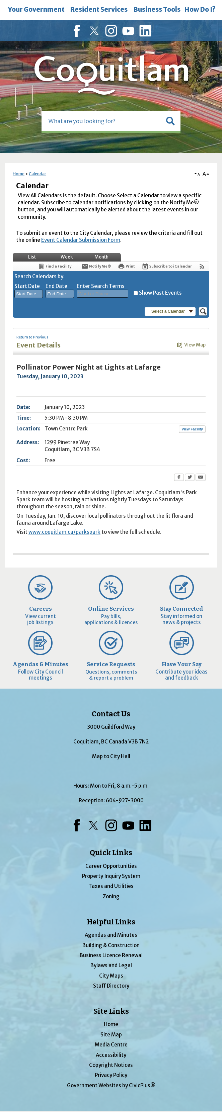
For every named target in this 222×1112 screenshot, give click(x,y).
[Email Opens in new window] (201, 478)
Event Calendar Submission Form (80, 240)
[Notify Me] (96, 266)
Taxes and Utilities (111, 886)
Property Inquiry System (111, 876)
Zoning (111, 896)
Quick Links (111, 852)
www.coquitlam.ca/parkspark (64, 532)
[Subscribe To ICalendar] (167, 266)
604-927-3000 (125, 800)
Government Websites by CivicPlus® (111, 1085)
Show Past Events (160, 293)
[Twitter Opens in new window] (190, 478)
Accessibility (111, 1055)
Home (18, 173)
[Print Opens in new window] (126, 266)
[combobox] (29, 294)
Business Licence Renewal (111, 955)
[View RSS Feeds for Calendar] (202, 266)
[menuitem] (36, 10)
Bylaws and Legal (111, 965)
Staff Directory (111, 986)
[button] (170, 121)
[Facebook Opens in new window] (179, 478)
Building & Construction (111, 945)
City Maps (111, 976)
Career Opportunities (111, 866)
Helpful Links (111, 922)
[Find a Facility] (54, 266)
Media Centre (111, 1044)
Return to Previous (32, 337)
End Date (56, 286)
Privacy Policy (111, 1075)
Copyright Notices (111, 1065)
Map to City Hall (111, 756)
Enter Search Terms (101, 286)
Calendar (37, 173)
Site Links (111, 1011)
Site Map (111, 1034)
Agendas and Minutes (111, 935)
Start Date (27, 286)
